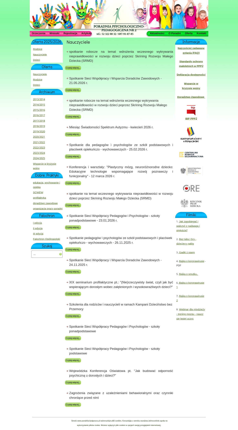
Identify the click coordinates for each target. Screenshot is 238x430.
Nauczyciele (40, 55)
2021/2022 (39, 142)
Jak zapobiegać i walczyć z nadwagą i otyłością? (188, 226)
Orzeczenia (38, 33)
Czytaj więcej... (73, 68)
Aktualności (157, 33)
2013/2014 (39, 99)
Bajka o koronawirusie (191, 261)
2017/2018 (39, 121)
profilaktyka (39, 198)
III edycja (38, 234)
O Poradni (174, 33)
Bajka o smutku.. (188, 274)
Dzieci (36, 60)
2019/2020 (39, 131)
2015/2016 (39, 110)
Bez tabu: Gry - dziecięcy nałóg (186, 241)
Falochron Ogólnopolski (46, 239)
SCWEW (38, 192)
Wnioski (54, 33)
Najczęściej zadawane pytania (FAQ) (191, 50)
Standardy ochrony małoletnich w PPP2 (191, 63)
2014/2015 (39, 105)
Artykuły (86, 33)
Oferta (188, 33)
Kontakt (201, 33)
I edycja (37, 223)
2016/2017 (39, 115)
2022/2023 (39, 148)
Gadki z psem (186, 252)
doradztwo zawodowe (45, 203)
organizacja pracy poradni (47, 209)
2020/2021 (39, 137)
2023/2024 (39, 153)
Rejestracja (70, 33)
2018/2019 (39, 126)
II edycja (38, 228)
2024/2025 (39, 158)
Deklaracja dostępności (191, 75)
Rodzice (37, 49)
